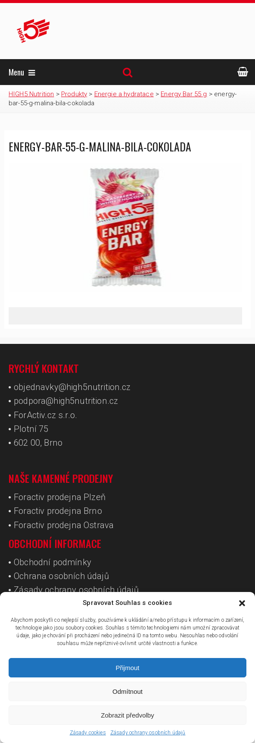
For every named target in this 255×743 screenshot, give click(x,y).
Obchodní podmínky (52, 562)
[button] (242, 603)
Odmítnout (127, 691)
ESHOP (242, 71)
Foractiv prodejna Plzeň (60, 497)
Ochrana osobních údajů (61, 576)
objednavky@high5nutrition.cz (72, 387)
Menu (22, 72)
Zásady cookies (88, 733)
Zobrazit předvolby (127, 715)
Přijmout (127, 667)
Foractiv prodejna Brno (58, 511)
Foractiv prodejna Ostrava (64, 525)
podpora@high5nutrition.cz (66, 401)
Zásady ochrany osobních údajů (148, 733)
